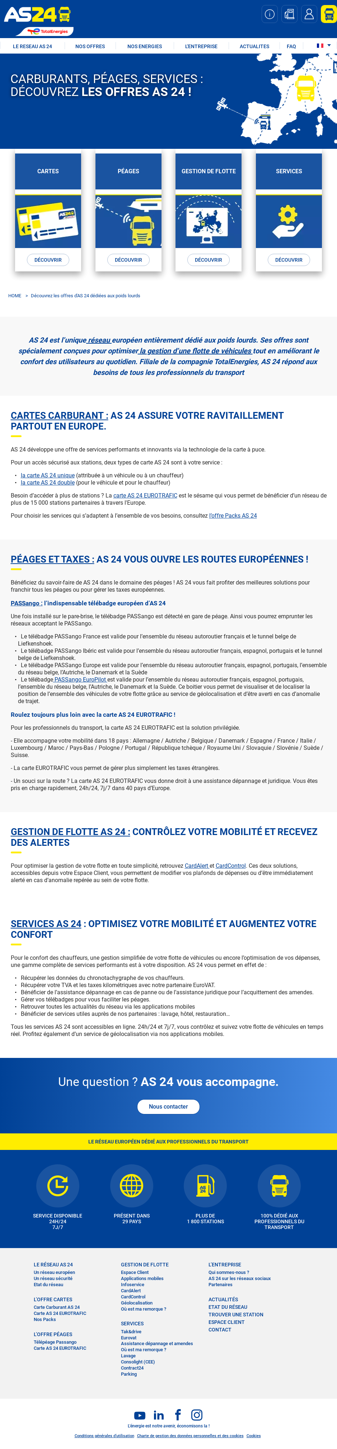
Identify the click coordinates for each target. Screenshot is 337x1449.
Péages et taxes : (52, 559)
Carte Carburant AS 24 (57, 1307)
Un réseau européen (54, 1272)
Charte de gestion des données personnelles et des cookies (190, 1436)
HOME (14, 295)
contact (220, 1330)
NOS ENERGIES (144, 46)
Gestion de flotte (145, 1264)
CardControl (231, 865)
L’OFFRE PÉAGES (53, 1334)
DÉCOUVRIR (48, 259)
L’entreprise (225, 1264)
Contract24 (132, 1368)
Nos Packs (45, 1319)
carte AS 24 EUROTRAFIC (145, 495)
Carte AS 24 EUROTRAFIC (60, 1313)
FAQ (291, 46)
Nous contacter (168, 1106)
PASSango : (27, 602)
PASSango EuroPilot (80, 679)
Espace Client (135, 1272)
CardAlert (197, 865)
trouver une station (236, 1314)
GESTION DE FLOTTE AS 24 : (70, 831)
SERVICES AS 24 (46, 923)
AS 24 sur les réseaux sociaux (240, 1278)
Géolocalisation (137, 1302)
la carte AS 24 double (48, 482)
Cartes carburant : (59, 415)
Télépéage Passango (55, 1342)
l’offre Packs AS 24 (233, 515)
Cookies (254, 1436)
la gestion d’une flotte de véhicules (195, 350)
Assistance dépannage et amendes (157, 1343)
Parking (129, 1374)
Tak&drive (131, 1331)
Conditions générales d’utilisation (104, 1436)
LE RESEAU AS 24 (32, 46)
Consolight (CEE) (138, 1362)
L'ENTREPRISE (201, 46)
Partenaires (221, 1284)
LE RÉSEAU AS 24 (53, 1264)
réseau (99, 339)
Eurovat (128, 1337)
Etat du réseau (48, 1284)
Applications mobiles (142, 1278)
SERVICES (132, 1323)
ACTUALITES (254, 46)
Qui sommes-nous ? (229, 1272)
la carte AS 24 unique (48, 475)
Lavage (128, 1355)
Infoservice (132, 1284)
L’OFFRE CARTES (53, 1299)
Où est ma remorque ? (143, 1308)
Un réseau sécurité (53, 1278)
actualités (223, 1299)
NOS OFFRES (90, 46)
